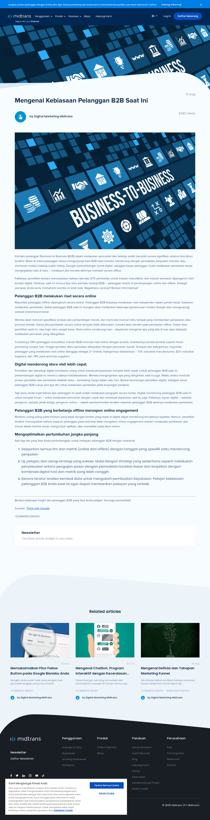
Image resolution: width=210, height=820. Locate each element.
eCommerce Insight (28, 516)
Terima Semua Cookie (106, 785)
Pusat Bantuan (141, 753)
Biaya (87, 16)
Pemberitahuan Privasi (145, 782)
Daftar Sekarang (188, 16)
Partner (171, 765)
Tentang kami (175, 753)
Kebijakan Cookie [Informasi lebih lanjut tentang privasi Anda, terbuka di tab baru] (63, 810)
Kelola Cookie (140, 788)
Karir (169, 747)
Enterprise (68, 765)
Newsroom (173, 759)
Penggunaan (42, 16)
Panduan (73, 16)
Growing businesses (74, 759)
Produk (59, 16)
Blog (134, 759)
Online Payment (107, 747)
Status (136, 771)
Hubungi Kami (104, 16)
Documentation (142, 747)
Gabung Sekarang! (171, 4)
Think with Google (38, 508)
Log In (167, 16)
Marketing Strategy (178, 690)
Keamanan (138, 777)
